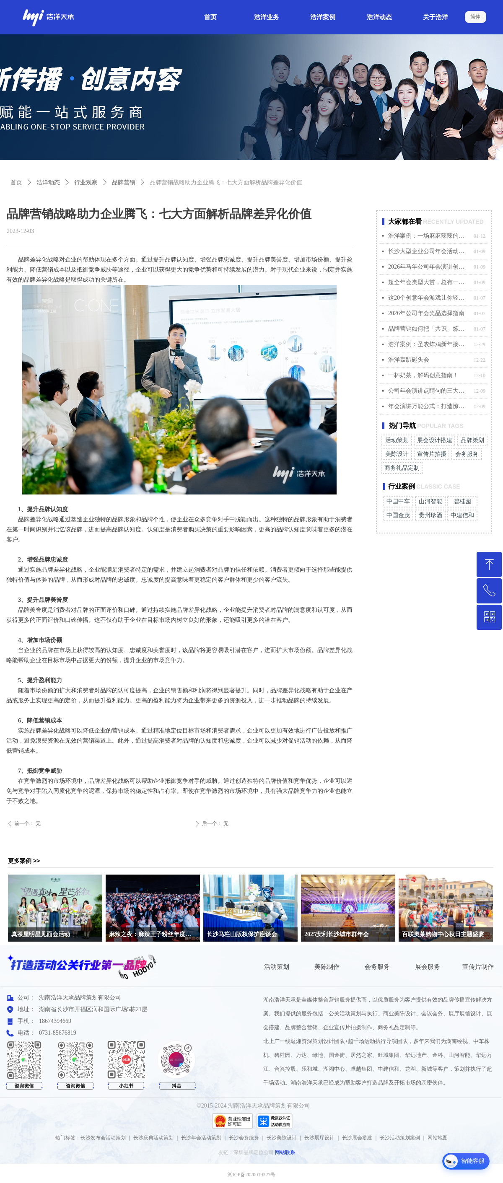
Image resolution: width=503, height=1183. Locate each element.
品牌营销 (123, 182)
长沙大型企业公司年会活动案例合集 (428, 251)
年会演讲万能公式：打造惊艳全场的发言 (428, 406)
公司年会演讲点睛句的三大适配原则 (428, 391)
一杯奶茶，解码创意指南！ (423, 375)
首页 (16, 182)
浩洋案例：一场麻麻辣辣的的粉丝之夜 (428, 236)
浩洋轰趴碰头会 (408, 360)
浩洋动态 (48, 182)
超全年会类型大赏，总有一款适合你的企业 (428, 282)
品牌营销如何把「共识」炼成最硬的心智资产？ (428, 329)
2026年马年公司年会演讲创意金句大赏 (428, 267)
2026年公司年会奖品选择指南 (426, 313)
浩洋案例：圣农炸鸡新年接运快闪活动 (428, 344)
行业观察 (86, 182)
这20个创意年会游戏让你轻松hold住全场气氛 (428, 298)
